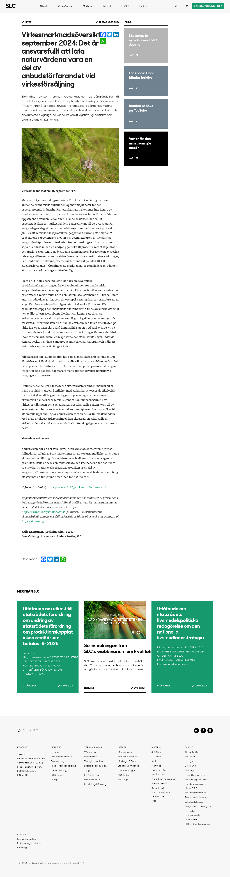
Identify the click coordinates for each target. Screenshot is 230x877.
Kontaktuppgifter (26, 839)
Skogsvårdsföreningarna (198, 807)
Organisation (192, 752)
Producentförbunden (196, 797)
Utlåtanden (29, 686)
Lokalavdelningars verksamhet (161, 794)
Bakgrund (190, 766)
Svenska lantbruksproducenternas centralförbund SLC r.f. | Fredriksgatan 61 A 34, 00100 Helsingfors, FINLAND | (31, 765)
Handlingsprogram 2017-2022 (195, 786)
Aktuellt (44, 6)
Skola (154, 761)
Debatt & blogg (59, 771)
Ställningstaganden (195, 793)
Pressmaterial (159, 784)
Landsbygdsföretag (95, 784)
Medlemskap (125, 752)
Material (106, 6)
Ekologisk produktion (95, 766)
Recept (55, 780)
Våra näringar (65, 6)
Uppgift (189, 761)
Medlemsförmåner (128, 757)
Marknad (156, 766)
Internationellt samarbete (192, 817)
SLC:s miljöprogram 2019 (198, 780)
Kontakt (143, 6)
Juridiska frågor (126, 771)
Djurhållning (90, 757)
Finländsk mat (92, 775)
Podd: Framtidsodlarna (63, 766)
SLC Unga (123, 780)
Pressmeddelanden (61, 757)
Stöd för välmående (128, 766)
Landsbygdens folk (208, 6)
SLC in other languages (197, 824)
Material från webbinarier (158, 772)
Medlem (87, 6)
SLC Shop (156, 752)
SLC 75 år (190, 757)
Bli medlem (191, 811)
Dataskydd (157, 788)
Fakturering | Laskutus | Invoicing (29, 845)
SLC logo (156, 757)
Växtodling (90, 752)
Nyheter (26, 22)
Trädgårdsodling (93, 761)
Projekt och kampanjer (163, 779)
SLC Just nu (124, 775)
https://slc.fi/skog (33, 521)
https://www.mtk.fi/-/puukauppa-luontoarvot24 (77, 487)
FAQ (153, 801)
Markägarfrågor (127, 761)
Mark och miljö (92, 780)
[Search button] (187, 6)
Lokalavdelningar (194, 802)
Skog (87, 771)
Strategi (189, 771)
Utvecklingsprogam (195, 775)
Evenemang (57, 761)
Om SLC (125, 6)
